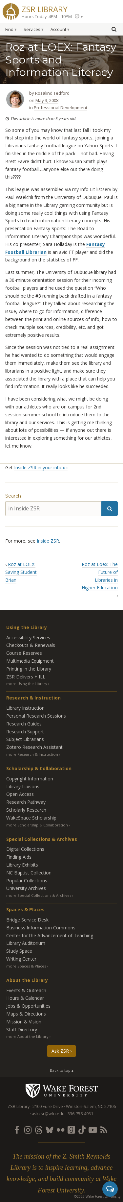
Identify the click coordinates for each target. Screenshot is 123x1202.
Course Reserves (24, 653)
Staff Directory (21, 1029)
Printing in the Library (28, 669)
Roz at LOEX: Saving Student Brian (21, 572)
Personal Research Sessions (36, 716)
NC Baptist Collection (28, 873)
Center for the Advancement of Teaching (49, 935)
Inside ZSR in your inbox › (41, 467)
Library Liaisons (22, 786)
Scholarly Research (26, 810)
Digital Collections (25, 849)
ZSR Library (45, 8)
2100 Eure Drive (47, 1106)
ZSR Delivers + (25, 677)
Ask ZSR (60, 1051)
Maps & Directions (26, 1014)
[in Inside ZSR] (53, 508)
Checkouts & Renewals (30, 645)
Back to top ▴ (61, 1070)
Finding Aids (18, 857)
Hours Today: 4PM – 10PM (47, 16)
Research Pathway (26, 802)
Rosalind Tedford (52, 93)
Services (32, 29)
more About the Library (27, 1036)
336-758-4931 (80, 1113)
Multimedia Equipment (30, 661)
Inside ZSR (48, 541)
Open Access (20, 794)
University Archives (26, 888)
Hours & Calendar (25, 998)
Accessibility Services (28, 637)
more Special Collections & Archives (38, 895)
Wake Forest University (61, 1090)
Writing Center (21, 959)
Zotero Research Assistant (34, 747)
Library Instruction (25, 708)
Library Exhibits (22, 865)
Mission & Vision (23, 1021)
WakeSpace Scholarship (31, 818)
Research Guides (24, 724)
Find (9, 29)
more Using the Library (26, 683)
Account (58, 29)
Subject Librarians (25, 739)
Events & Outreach (26, 990)
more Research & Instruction (32, 754)
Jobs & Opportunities (28, 1006)
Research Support (25, 731)
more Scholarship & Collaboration (37, 824)
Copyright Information (29, 778)
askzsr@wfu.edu (48, 1113)
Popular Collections (26, 880)
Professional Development (60, 107)
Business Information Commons (40, 927)
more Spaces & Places (26, 966)
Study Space (19, 951)
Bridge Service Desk (27, 920)
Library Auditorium (25, 943)
